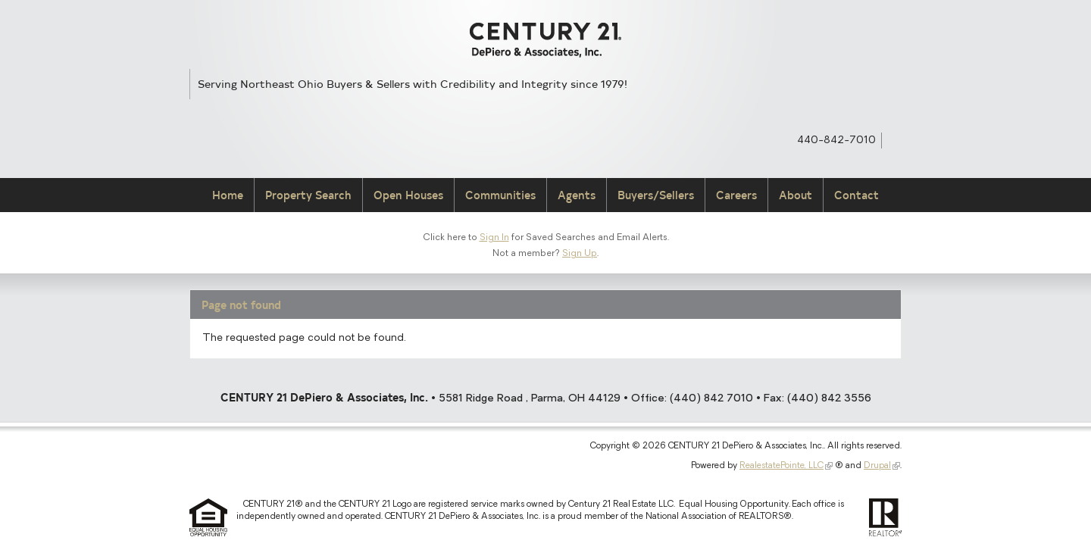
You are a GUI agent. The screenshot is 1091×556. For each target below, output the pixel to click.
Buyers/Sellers (655, 195)
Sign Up (579, 253)
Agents (577, 195)
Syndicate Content (895, 139)
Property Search (308, 195)
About (795, 195)
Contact (856, 195)
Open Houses (408, 195)
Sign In (494, 237)
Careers (736, 195)
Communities (500, 195)
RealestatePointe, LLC (781, 465)
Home (227, 195)
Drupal (877, 465)
